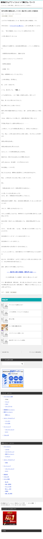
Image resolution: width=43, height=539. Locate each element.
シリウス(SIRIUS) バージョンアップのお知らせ (19, 311)
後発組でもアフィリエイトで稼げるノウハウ (18, 2)
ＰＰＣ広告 (7, 423)
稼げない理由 (11, 318)
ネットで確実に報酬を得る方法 (15, 326)
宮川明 (7, 292)
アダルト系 (6, 435)
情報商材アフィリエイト (9, 409)
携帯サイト (7, 415)
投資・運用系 (8, 484)
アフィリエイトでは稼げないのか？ (16, 304)
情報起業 (6, 474)
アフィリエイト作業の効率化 (35, 352)
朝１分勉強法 (13, 292)
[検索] (13, 363)
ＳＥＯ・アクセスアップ (9, 418)
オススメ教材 (4, 16)
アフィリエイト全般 (8, 396)
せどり (6, 432)
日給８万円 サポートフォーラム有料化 (17, 340)
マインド (10, 16)
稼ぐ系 (6, 482)
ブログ (6, 404)
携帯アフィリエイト (8, 412)
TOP (13, 503)
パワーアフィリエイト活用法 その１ (16, 333)
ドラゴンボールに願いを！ (17, 25)
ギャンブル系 (8, 486)
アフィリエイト (7, 446)
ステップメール (8, 406)
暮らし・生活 (8, 489)
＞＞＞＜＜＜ (21, 272)
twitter (6, 462)
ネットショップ (7, 426)
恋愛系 (6, 491)
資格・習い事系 (8, 493)
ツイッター (7, 421)
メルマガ (7, 449)
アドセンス (7, 456)
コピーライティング (9, 451)
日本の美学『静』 (5, 352)
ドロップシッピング (9, 429)
